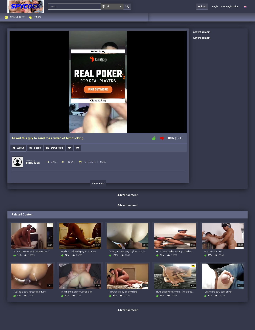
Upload (202, 6)
